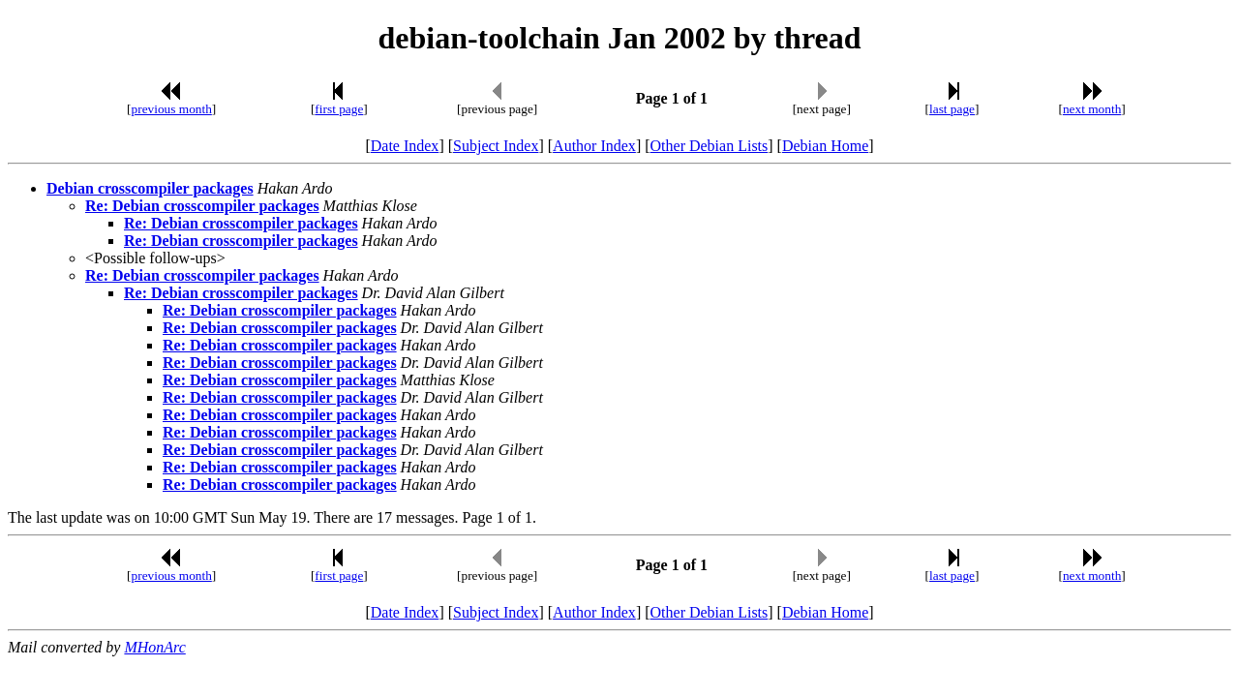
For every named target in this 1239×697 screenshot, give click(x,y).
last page (952, 109)
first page (339, 109)
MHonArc (154, 647)
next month (1092, 109)
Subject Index (495, 145)
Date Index (405, 145)
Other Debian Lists (709, 145)
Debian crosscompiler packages (150, 188)
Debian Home (825, 145)
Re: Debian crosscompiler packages (202, 205)
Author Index (594, 145)
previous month (172, 109)
